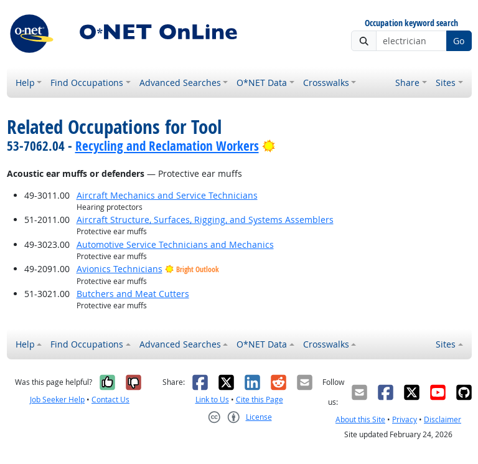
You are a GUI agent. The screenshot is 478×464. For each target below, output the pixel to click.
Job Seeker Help (57, 399)
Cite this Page (259, 399)
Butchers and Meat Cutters (133, 294)
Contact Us (110, 399)
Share (407, 82)
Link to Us (212, 399)
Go (458, 41)
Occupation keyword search (411, 23)
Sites (446, 82)
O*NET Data (262, 82)
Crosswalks (326, 82)
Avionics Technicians (119, 269)
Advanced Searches (180, 82)
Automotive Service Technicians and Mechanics (175, 244)
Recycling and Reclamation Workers (167, 145)
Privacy (404, 419)
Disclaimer (442, 419)
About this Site (360, 419)
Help (25, 82)
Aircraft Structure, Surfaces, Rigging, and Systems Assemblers (205, 219)
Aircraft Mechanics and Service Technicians (167, 195)
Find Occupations (86, 82)
